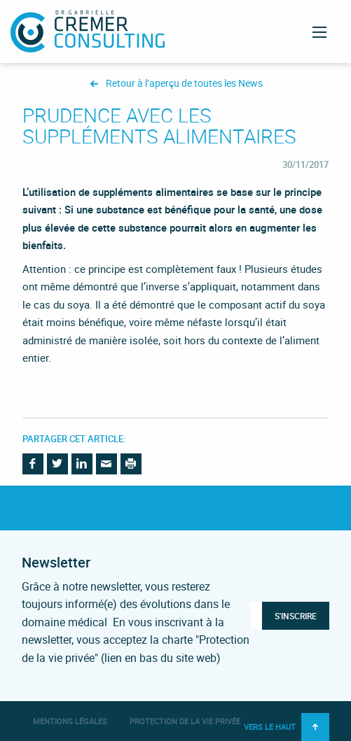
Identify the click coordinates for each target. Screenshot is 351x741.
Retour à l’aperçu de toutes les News (184, 84)
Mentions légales (70, 721)
